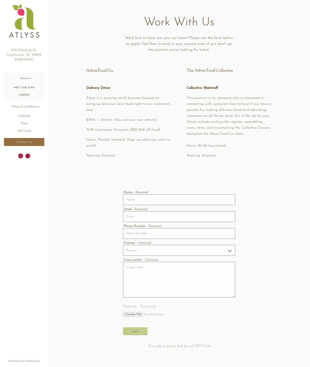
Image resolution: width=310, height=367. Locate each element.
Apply (135, 331)
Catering (24, 116)
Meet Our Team (24, 87)
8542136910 (24, 59)
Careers (24, 95)
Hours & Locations (24, 106)
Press (24, 123)
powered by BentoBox (28, 361)
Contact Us (24, 142)
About (24, 78)
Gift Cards (24, 131)
